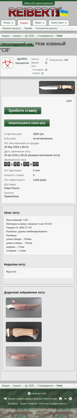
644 (66, 60)
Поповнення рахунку (46, 28)
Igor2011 (22, 58)
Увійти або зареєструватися (38, 3)
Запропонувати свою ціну (26, 123)
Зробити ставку (22, 111)
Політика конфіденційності (53, 403)
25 (46, 63)
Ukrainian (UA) (38, 393)
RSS (70, 398)
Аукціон (24, 23)
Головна (60, 398)
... (61, 28)
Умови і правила (28, 403)
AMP (69, 101)
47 (42, 73)
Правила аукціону (11, 28)
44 (46, 70)
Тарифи (28, 28)
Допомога (13, 403)
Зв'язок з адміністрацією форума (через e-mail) (32, 398)
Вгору (65, 398)
